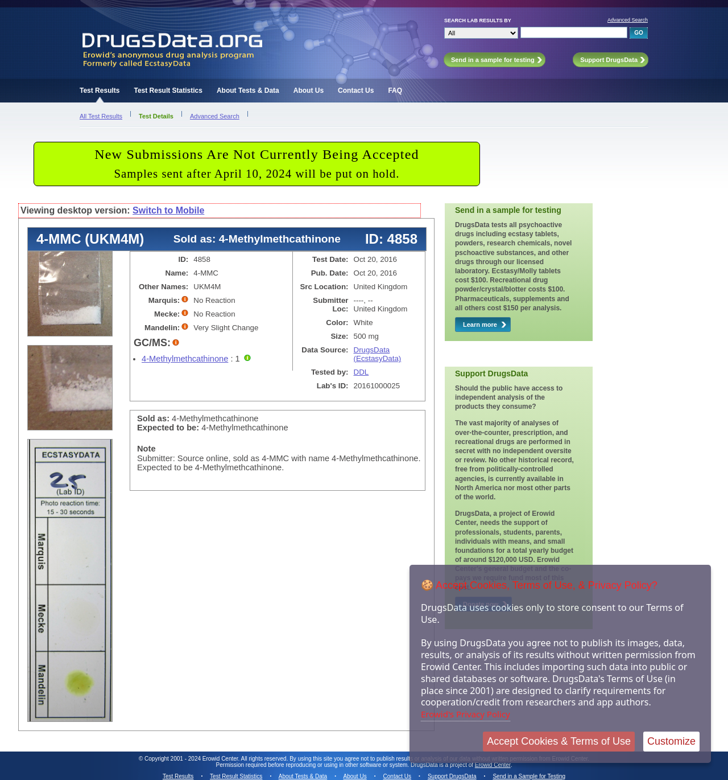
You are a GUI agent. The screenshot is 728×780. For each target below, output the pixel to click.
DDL (361, 372)
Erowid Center (493, 765)
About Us (308, 91)
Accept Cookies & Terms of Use (559, 741)
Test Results (99, 91)
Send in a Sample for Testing (529, 776)
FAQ (395, 91)
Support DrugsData (452, 776)
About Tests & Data (248, 91)
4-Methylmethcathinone (185, 358)
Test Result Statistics (168, 91)
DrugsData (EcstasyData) (378, 354)
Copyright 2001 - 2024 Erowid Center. (191, 759)
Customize (671, 741)
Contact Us (356, 91)
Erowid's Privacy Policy (465, 714)
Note (146, 448)
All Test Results (101, 116)
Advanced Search (627, 20)
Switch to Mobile (168, 210)
